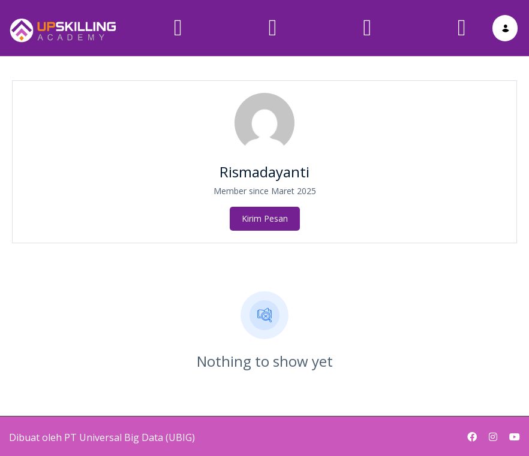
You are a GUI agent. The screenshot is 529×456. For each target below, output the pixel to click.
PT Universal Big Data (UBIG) (129, 431)
